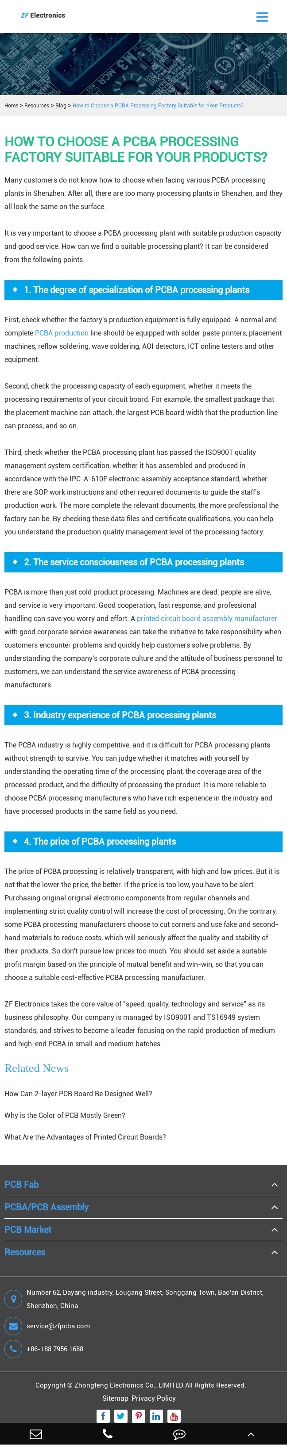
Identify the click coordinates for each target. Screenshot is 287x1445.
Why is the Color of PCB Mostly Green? (64, 1115)
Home (11, 106)
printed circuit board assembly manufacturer (207, 618)
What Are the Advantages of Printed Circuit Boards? (85, 1137)
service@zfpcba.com (47, 1326)
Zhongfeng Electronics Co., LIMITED (128, 1385)
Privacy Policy (154, 1398)
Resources (36, 106)
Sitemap (115, 1398)
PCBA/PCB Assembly (46, 1207)
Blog (60, 106)
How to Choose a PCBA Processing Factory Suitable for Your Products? (158, 106)
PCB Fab (21, 1184)
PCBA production (62, 333)
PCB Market (27, 1229)
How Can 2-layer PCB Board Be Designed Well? (78, 1094)
